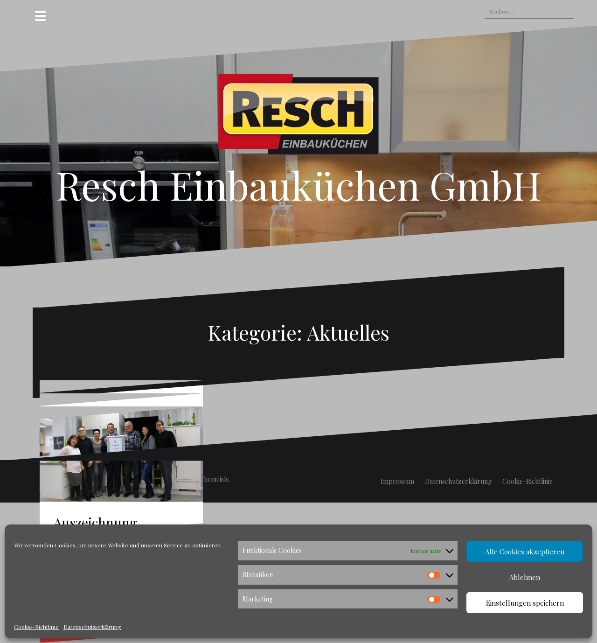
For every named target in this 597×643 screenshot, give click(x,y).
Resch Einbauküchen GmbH (298, 184)
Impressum (397, 481)
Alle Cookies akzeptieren (524, 551)
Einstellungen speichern (525, 603)
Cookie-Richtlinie (36, 626)
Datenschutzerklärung (92, 626)
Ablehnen (524, 577)
